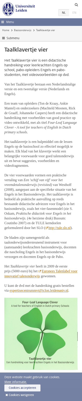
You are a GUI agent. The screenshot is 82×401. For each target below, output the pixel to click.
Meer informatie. (15, 382)
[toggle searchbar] (76, 4)
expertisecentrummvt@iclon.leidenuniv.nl (39, 290)
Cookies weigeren (21, 395)
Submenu (13, 38)
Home (5, 30)
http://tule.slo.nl (60, 228)
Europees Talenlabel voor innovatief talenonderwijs (40, 273)
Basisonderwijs (22, 30)
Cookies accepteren (22, 388)
